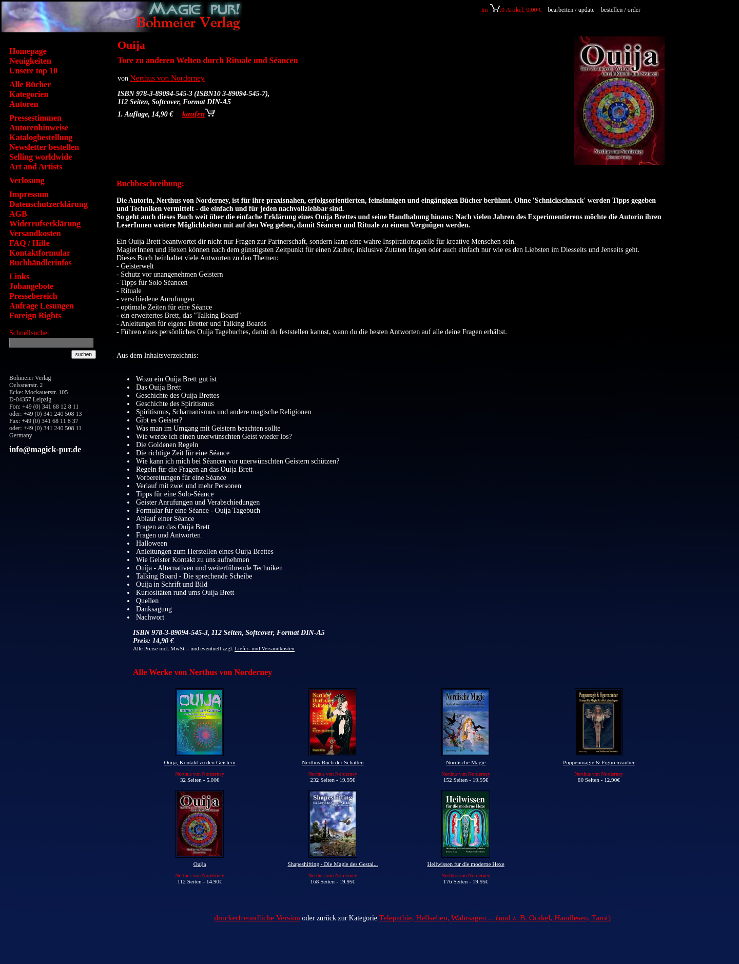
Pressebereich (33, 296)
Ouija (199, 864)
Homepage (28, 51)
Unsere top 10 (33, 70)
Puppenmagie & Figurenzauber (599, 762)
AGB (18, 213)
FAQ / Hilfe (29, 243)
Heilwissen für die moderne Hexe (465, 864)
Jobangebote (31, 286)
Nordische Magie (465, 762)
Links (19, 276)
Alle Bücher (30, 84)
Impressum (29, 194)
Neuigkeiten (30, 60)
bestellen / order (621, 9)
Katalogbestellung (41, 137)
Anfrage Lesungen (41, 305)
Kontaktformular (39, 252)
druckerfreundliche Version (257, 917)
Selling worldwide (40, 156)
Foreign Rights (35, 315)
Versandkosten (35, 233)
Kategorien (28, 94)
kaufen (198, 113)
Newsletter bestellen (44, 147)
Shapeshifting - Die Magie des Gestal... (332, 864)
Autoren (23, 104)
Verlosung (27, 180)
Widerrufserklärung (45, 223)
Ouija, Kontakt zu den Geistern (200, 762)
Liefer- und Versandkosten (264, 648)
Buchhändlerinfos (40, 262)
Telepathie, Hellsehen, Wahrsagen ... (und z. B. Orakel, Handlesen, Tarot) (495, 917)
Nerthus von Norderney (167, 77)
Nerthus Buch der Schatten (332, 762)
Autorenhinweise (38, 127)
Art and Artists (35, 166)
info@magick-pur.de (45, 449)
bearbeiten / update (571, 9)
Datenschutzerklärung (48, 204)
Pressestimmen (35, 117)
